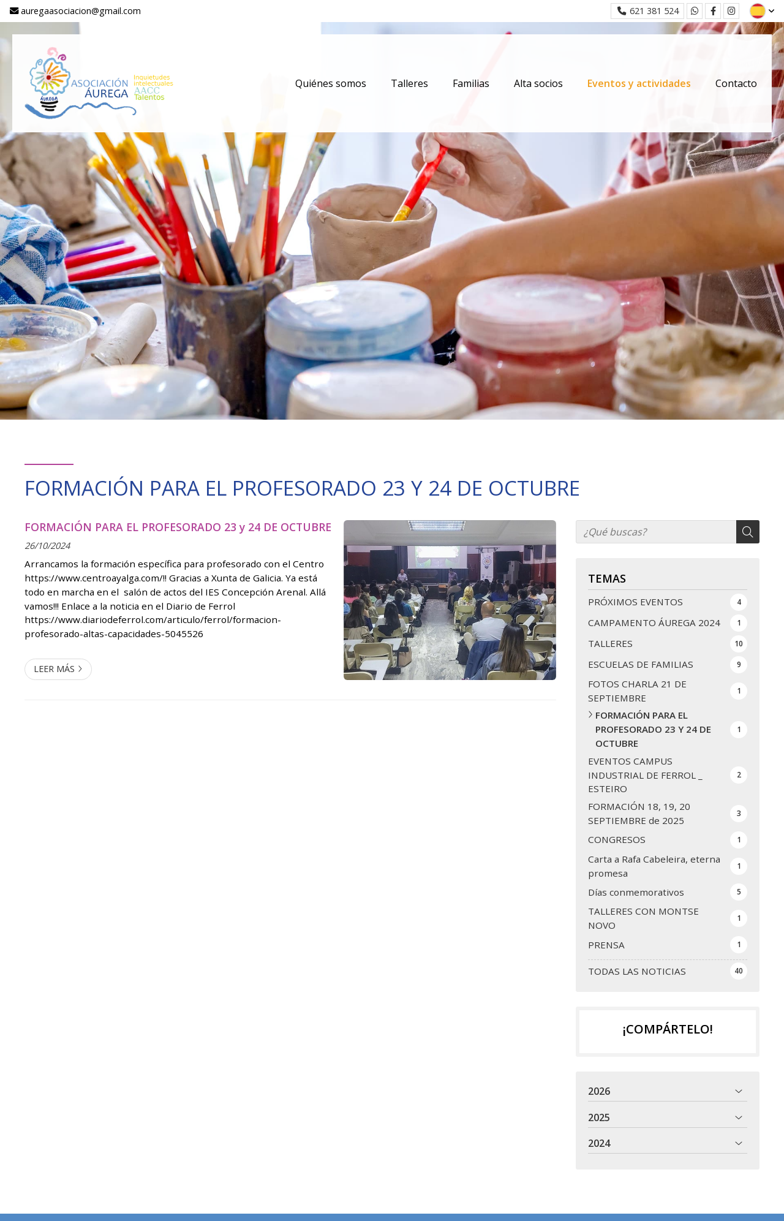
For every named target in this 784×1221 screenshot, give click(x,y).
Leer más (54, 669)
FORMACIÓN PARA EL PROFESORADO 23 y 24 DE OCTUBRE (177, 527)
